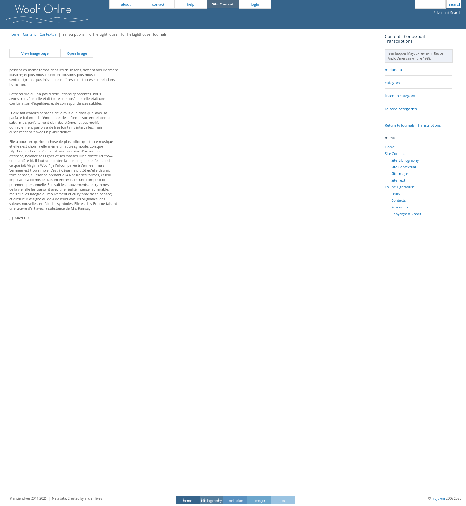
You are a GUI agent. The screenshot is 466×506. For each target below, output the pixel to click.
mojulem (438, 498)
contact (158, 4)
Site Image (399, 173)
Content (29, 34)
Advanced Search (447, 12)
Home (14, 34)
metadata (393, 70)
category (392, 83)
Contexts (398, 200)
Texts (395, 193)
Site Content (395, 153)
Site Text (398, 180)
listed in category (400, 96)
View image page (35, 53)
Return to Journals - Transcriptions (413, 125)
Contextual (49, 34)
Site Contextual (403, 167)
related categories (401, 109)
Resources (399, 207)
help (190, 4)
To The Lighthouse (400, 187)
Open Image (77, 53)
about (126, 4)
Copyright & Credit (406, 213)
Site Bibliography (405, 160)
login (255, 4)
